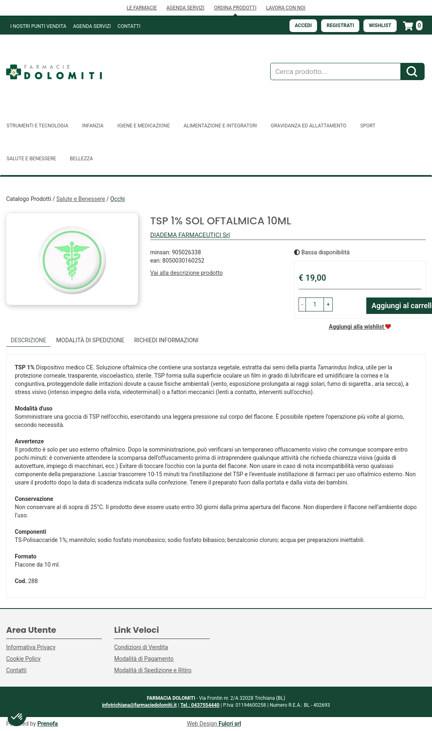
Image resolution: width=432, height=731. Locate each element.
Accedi (303, 25)
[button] (302, 304)
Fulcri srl (229, 723)
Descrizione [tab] (28, 340)
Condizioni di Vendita (141, 647)
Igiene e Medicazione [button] (143, 126)
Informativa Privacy (30, 647)
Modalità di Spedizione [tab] (90, 340)
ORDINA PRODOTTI (235, 8)
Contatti (128, 26)
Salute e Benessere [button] (31, 158)
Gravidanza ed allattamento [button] (308, 126)
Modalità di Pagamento (144, 658)
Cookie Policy (23, 658)
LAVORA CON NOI (286, 8)
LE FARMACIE (141, 8)
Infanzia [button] (92, 126)
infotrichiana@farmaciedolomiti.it (139, 705)
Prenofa (47, 723)
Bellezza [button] (81, 158)
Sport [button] (367, 126)
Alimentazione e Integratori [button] (220, 126)
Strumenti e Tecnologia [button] (37, 126)
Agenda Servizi (92, 26)
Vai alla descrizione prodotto (186, 273)
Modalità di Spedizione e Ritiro (152, 670)
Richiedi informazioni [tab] (166, 340)
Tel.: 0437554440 (199, 705)
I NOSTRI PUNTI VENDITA (38, 26)
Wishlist (380, 25)
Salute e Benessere (80, 199)
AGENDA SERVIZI (185, 8)
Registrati (340, 25)
